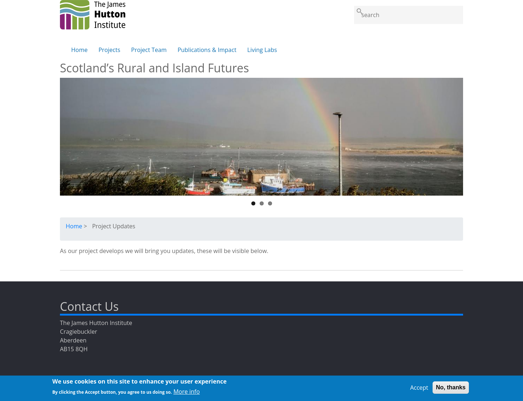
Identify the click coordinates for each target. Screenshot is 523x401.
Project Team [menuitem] (149, 50)
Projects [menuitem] (109, 50)
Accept (419, 389)
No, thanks (451, 389)
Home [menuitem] (79, 50)
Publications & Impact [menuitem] (207, 50)
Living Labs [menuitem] (262, 50)
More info (186, 393)
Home (74, 226)
